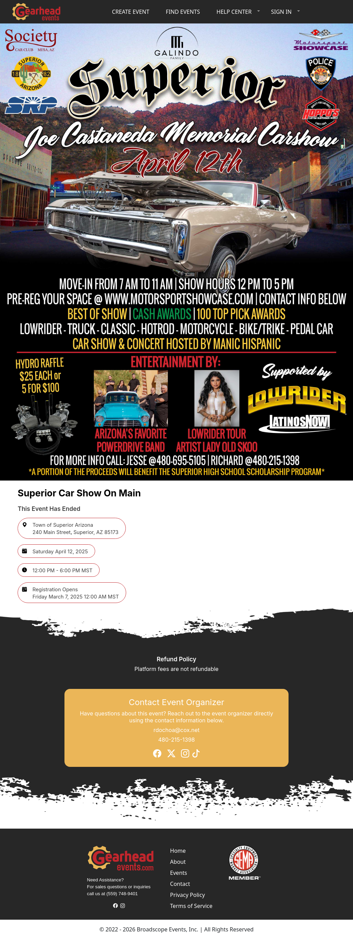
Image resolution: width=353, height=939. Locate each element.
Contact (180, 884)
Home (178, 850)
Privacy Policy (187, 895)
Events (178, 873)
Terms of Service (191, 906)
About (177, 862)
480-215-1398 (176, 739)
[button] (237, 11)
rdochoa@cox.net (176, 730)
